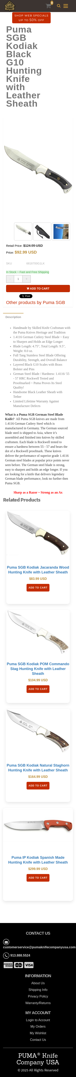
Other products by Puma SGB (35, 302)
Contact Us (38, 1039)
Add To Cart (38, 587)
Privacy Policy (38, 996)
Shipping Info (38, 989)
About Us (38, 983)
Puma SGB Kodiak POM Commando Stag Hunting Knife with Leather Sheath (38, 669)
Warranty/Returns (38, 1003)
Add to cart (38, 288)
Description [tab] (13, 317)
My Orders (38, 1026)
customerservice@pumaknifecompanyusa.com (39, 947)
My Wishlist (38, 1033)
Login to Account (38, 1020)
